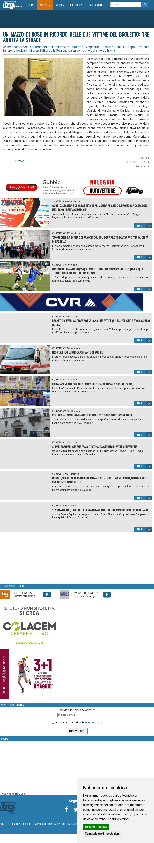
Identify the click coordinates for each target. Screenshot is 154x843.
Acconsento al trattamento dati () (78, 722)
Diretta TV (76, 5)
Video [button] (60, 5)
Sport (74, 265)
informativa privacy (92, 722)
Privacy (16, 824)
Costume (76, 201)
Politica (75, 474)
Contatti (5, 824)
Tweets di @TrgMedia (13, 793)
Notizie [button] (45, 5)
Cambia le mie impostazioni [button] (102, 833)
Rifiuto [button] (103, 826)
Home (33, 5)
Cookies (27, 824)
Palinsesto (40, 824)
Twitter (19, 161)
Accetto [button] (90, 826)
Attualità (75, 506)
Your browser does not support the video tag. (29, 558)
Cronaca (75, 348)
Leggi (144, 225)
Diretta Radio (95, 5)
